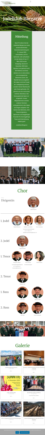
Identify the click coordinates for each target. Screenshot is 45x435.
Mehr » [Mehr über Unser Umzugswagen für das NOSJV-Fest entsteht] (34, 423)
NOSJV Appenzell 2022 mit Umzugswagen (11, 418)
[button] (30, 1)
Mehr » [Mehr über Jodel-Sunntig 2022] (11, 396)
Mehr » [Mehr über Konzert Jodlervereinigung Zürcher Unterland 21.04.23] (34, 372)
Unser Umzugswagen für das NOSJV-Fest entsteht (33, 419)
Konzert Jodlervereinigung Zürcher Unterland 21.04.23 (33, 368)
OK (17, 432)
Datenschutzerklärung (24, 432)
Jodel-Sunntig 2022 (11, 392)
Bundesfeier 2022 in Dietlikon (34, 392)
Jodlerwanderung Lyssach (11, 367)
